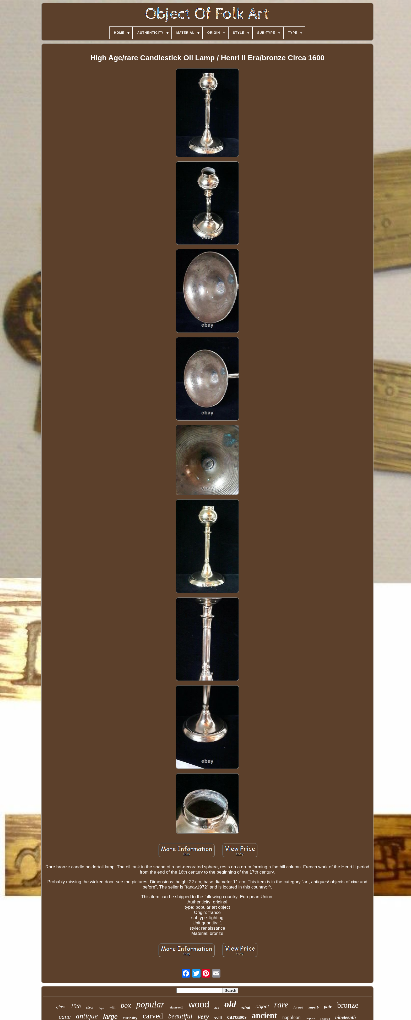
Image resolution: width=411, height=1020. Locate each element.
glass (60, 1006)
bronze (348, 1005)
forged (298, 1007)
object (262, 1006)
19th (76, 1006)
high (101, 1008)
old (230, 1004)
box (126, 1005)
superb (314, 1007)
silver (90, 1008)
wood (198, 1004)
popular (150, 1004)
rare (281, 1004)
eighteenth (176, 1007)
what (245, 1007)
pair (328, 1006)
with (112, 1007)
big (216, 1008)
